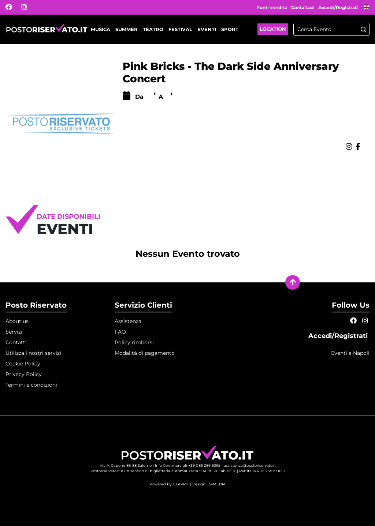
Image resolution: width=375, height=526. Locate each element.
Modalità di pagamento (145, 353)
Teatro (153, 29)
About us (17, 321)
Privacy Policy (23, 374)
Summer (126, 29)
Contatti (16, 342)
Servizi (13, 331)
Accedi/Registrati (338, 7)
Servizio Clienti (143, 305)
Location (273, 29)
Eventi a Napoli (350, 353)
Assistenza (128, 321)
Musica (100, 29)
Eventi (206, 29)
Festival (180, 29)
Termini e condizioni (31, 385)
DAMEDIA (216, 484)
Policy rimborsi (134, 342)
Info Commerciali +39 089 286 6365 (187, 465)
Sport (229, 29)
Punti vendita (271, 7)
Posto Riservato (36, 305)
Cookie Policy (22, 363)
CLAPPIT (181, 484)
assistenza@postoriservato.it (250, 465)
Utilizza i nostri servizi (33, 353)
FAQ (120, 331)
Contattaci (303, 7)
